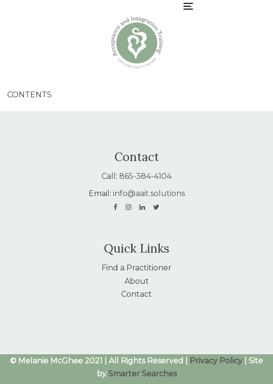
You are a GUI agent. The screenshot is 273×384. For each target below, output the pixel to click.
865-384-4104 (145, 176)
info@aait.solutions (149, 193)
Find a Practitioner (136, 267)
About (137, 281)
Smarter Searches (142, 373)
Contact (136, 294)
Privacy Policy (216, 360)
